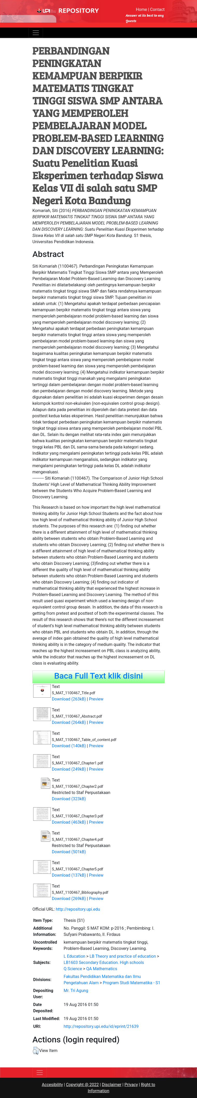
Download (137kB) (69, 875)
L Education (75, 956)
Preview (96, 699)
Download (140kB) (69, 745)
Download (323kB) (69, 798)
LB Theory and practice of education (122, 956)
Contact (157, 9)
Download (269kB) (69, 898)
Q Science (73, 968)
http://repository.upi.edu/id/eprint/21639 (101, 1026)
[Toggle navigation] (36, 33)
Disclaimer (111, 1084)
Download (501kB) (69, 851)
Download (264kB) (69, 722)
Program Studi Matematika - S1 (131, 982)
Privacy (131, 1084)
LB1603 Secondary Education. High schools (104, 962)
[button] (36, 1051)
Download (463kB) (69, 822)
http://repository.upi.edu (78, 909)
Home (141, 9)
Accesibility (52, 1084)
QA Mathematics (101, 968)
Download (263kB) (69, 699)
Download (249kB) (69, 769)
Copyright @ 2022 (82, 1084)
